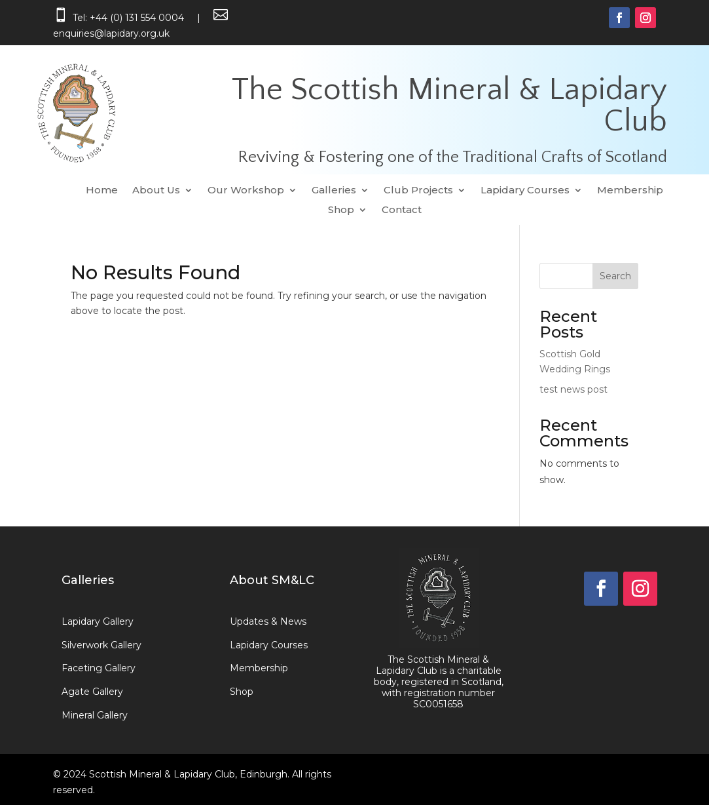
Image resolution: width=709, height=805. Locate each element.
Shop (341, 210)
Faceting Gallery (99, 668)
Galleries (334, 191)
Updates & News (268, 621)
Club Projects (418, 191)
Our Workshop (246, 191)
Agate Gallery (92, 691)
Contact (402, 210)
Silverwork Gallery (101, 645)
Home (102, 191)
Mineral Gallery (95, 715)
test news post (573, 389)
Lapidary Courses (525, 191)
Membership (630, 191)
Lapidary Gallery (98, 621)
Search (615, 276)
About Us (156, 191)
